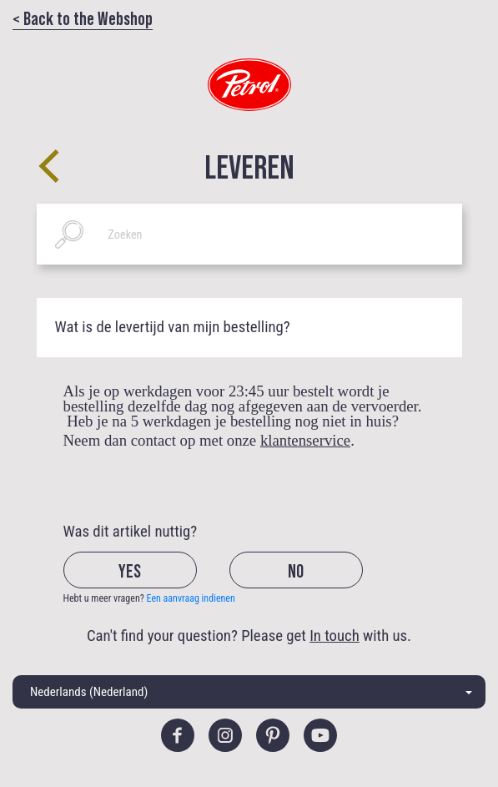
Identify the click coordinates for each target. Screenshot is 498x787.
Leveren (249, 165)
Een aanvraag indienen (191, 598)
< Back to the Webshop (83, 17)
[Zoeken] (249, 234)
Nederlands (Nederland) (89, 691)
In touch (334, 636)
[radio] (144, 583)
